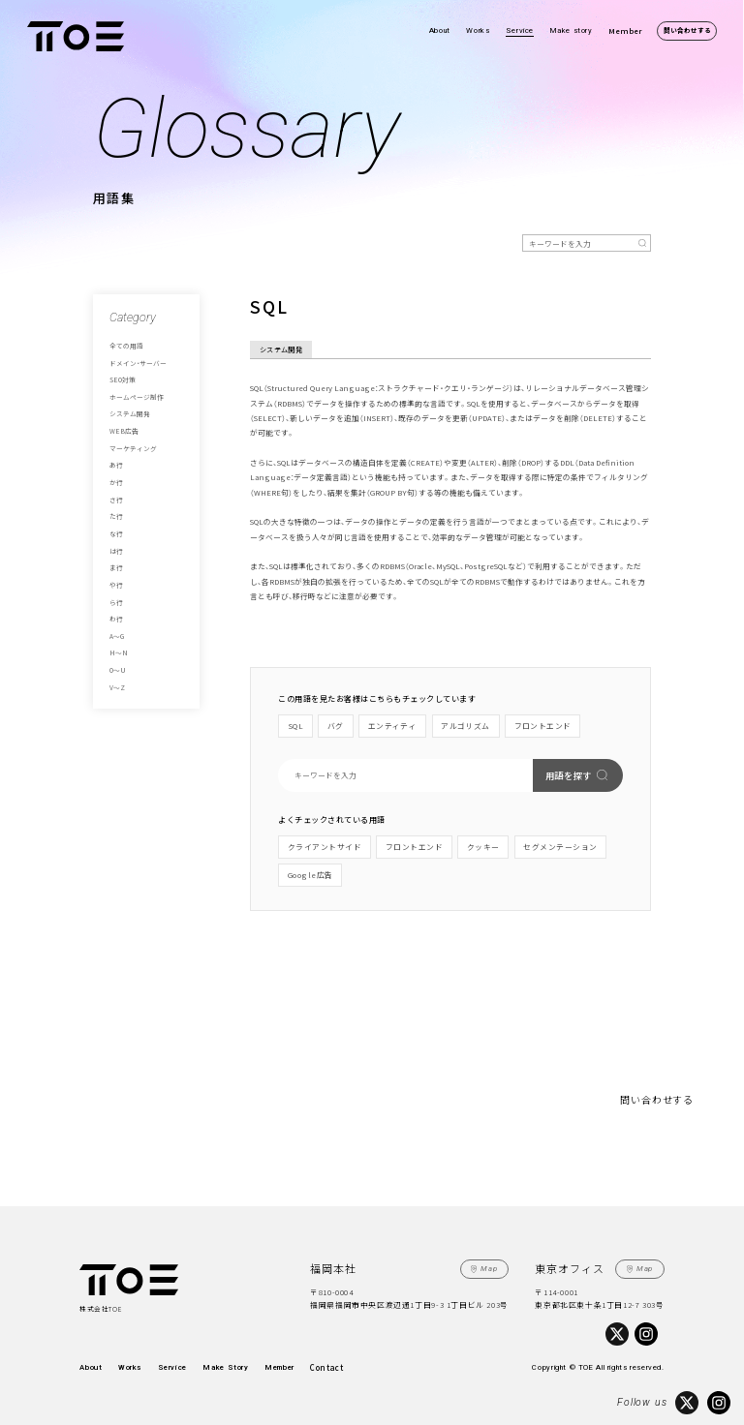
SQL (295, 725)
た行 (116, 515)
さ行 (116, 497)
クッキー (483, 845)
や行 (116, 583)
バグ (334, 725)
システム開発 (129, 413)
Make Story (223, 1366)
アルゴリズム (464, 725)
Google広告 (310, 873)
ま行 (116, 565)
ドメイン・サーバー (138, 362)
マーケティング (133, 447)
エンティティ (392, 725)
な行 (116, 531)
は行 (116, 549)
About (439, 30)
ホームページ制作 (136, 396)
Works (477, 30)
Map (490, 1267)
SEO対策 (122, 379)
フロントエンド (541, 725)
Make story (571, 30)
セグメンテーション (560, 845)
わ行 (116, 617)
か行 (116, 481)
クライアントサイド (324, 845)
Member (625, 30)
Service (520, 30)
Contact (322, 1366)
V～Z (117, 684)
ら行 (116, 599)
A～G (116, 633)
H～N (116, 650)
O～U (117, 667)
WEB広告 (122, 430)
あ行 (116, 464)
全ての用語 (126, 345)
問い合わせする (687, 30)
